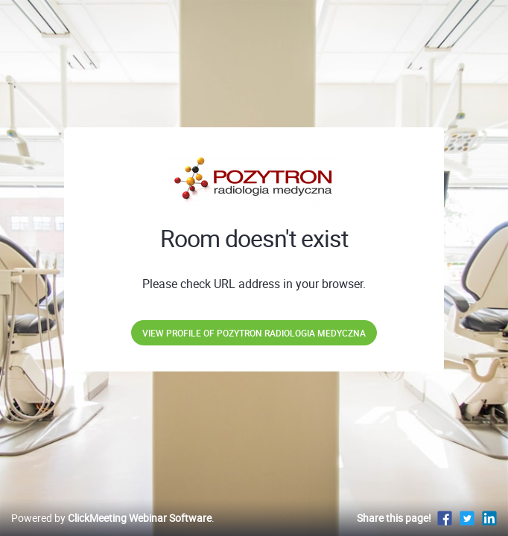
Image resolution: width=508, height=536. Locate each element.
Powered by (111, 518)
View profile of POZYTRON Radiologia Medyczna (254, 333)
